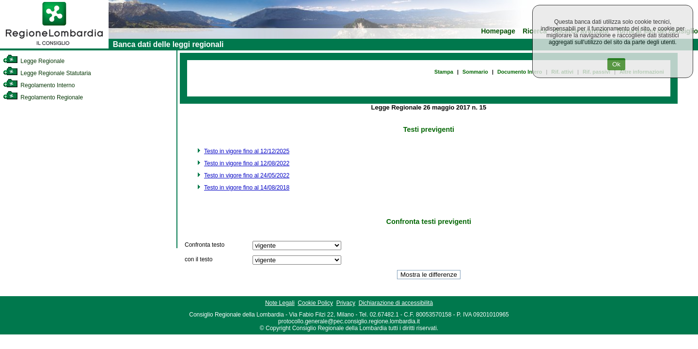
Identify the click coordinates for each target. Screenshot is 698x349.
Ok (616, 64)
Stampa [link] (443, 72)
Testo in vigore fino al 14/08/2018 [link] (246, 187)
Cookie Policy (315, 303)
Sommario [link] (475, 72)
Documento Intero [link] (519, 72)
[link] (54, 46)
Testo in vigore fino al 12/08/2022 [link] (246, 163)
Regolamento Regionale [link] (43, 97)
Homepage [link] (498, 31)
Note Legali (280, 303)
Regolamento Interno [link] (39, 85)
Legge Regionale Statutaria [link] (47, 73)
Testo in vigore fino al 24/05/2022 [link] (246, 175)
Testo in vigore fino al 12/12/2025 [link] (246, 151)
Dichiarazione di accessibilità (396, 303)
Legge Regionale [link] (33, 61)
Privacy (345, 303)
